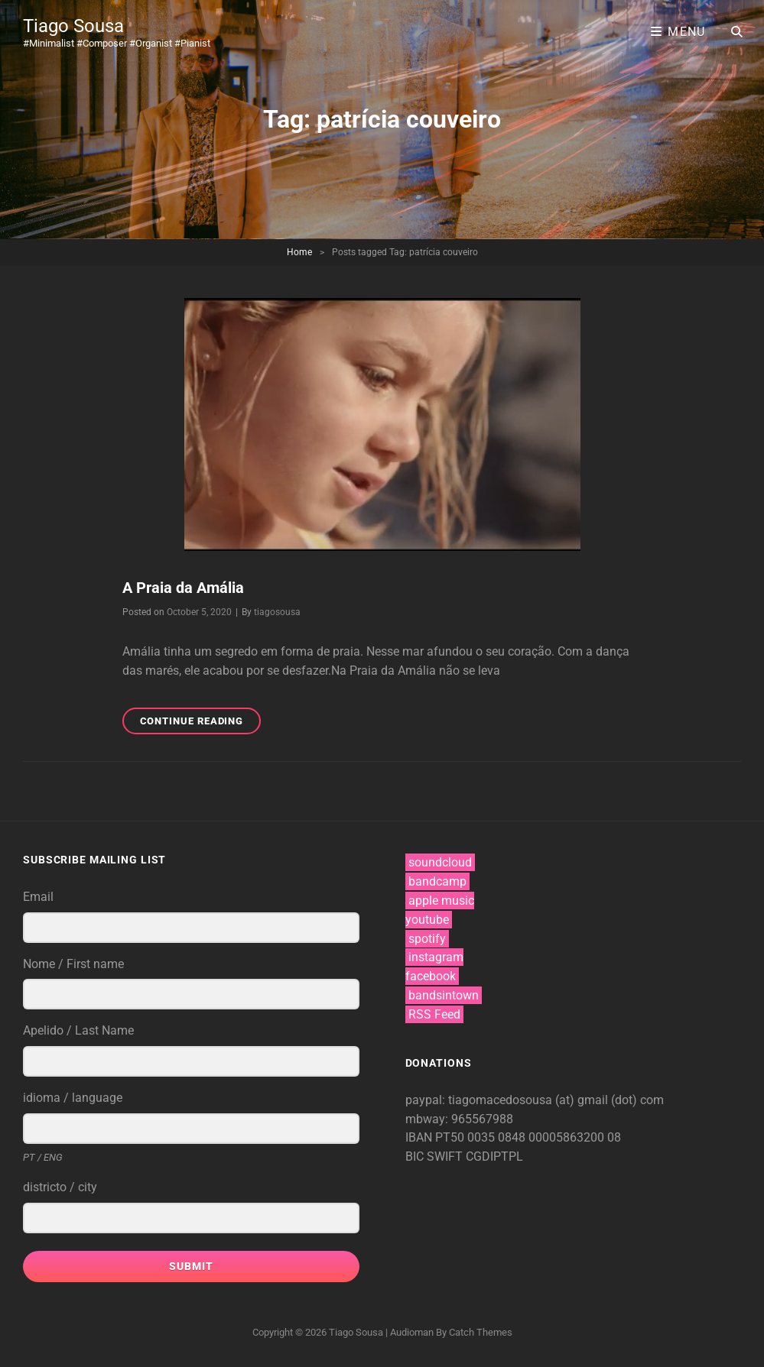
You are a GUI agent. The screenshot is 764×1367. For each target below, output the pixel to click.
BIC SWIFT (435, 1156)
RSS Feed (434, 1014)
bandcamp (437, 881)
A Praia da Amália (183, 587)
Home (299, 252)
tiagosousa (277, 612)
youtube (427, 919)
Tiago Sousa (73, 26)
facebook (430, 976)
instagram (435, 957)
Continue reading (201, 723)
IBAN (420, 1137)
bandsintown (443, 995)
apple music (441, 900)
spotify (427, 938)
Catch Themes (480, 1332)
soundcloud (440, 862)
